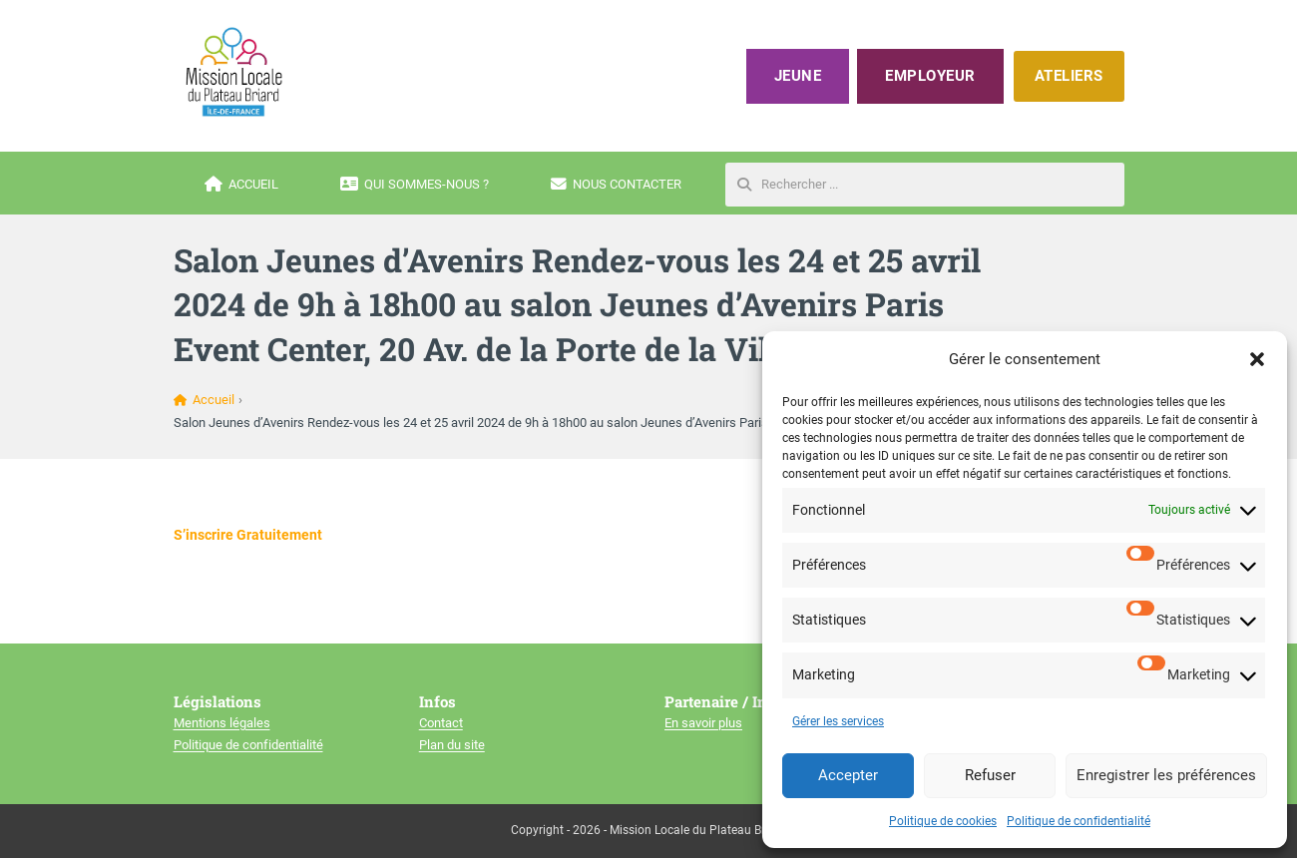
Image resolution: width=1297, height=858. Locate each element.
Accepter (848, 775)
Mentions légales (222, 722)
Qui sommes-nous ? (414, 185)
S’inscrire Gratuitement (248, 535)
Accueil (241, 185)
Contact (441, 722)
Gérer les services (838, 721)
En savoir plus (703, 722)
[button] (1257, 359)
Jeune (798, 76)
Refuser (990, 775)
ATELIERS (1069, 76)
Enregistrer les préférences (1166, 775)
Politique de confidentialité (1078, 821)
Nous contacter (616, 185)
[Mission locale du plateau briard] (233, 72)
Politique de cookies (943, 821)
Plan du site (452, 744)
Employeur (930, 76)
